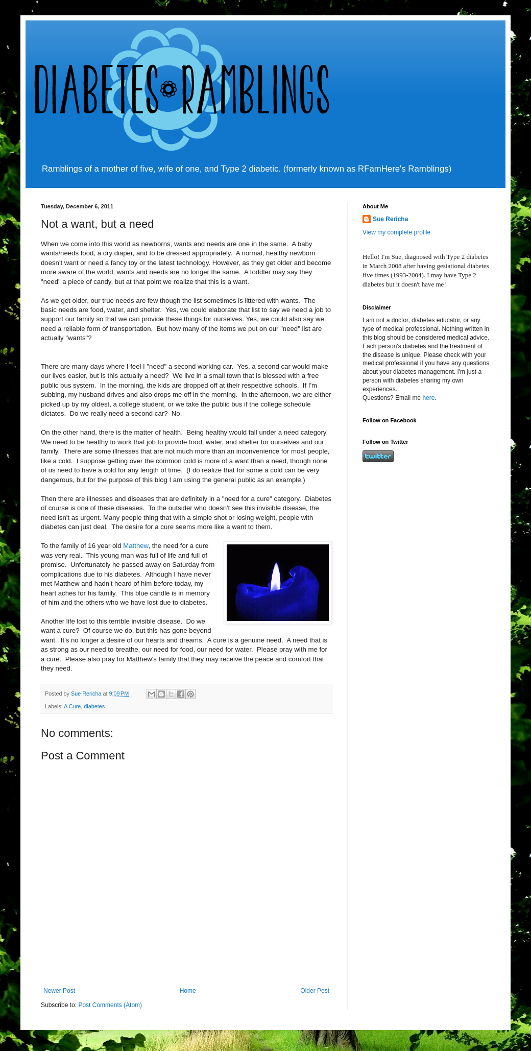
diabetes (94, 706)
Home (188, 990)
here (428, 397)
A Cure (72, 706)
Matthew (135, 546)
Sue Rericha (390, 219)
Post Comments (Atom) (110, 1005)
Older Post (314, 990)
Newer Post (59, 990)
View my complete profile (396, 232)
